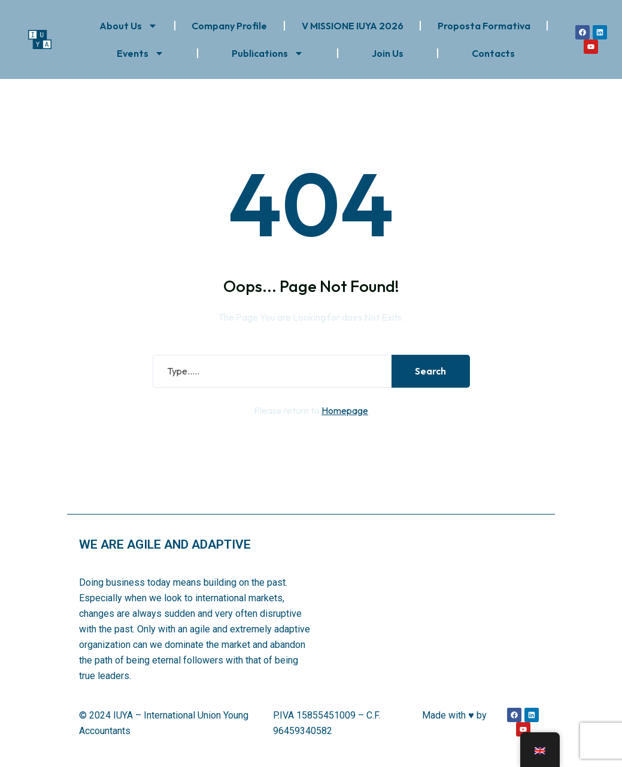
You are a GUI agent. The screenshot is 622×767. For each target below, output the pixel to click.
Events (140, 53)
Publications (268, 53)
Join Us (387, 53)
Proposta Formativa (484, 26)
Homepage (344, 412)
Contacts (493, 53)
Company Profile (229, 26)
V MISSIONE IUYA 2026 (352, 26)
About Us (128, 25)
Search (430, 373)
